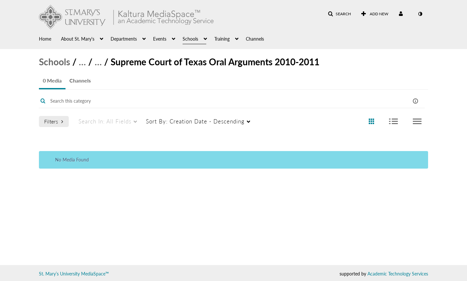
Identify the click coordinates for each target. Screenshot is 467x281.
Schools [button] (190, 39)
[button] (339, 14)
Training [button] (222, 39)
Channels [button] (255, 39)
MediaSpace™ (95, 273)
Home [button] (45, 39)
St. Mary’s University (59, 273)
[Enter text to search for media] (211, 101)
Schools (54, 61)
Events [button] (159, 39)
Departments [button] (124, 39)
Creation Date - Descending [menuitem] (195, 121)
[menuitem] (50, 38)
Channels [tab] (80, 80)
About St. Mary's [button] (77, 39)
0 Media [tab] (52, 80)
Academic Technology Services (397, 273)
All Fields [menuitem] (104, 121)
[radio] (371, 122)
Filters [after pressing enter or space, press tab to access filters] (53, 121)
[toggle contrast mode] (420, 14)
